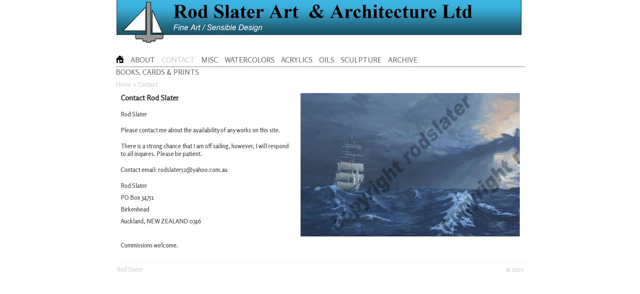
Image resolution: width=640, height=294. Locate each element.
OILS (326, 59)
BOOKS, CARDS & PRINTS (157, 71)
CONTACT (178, 59)
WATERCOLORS (249, 59)
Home (123, 84)
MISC (209, 59)
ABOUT (142, 59)
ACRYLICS (296, 59)
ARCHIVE (403, 59)
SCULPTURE (361, 59)
